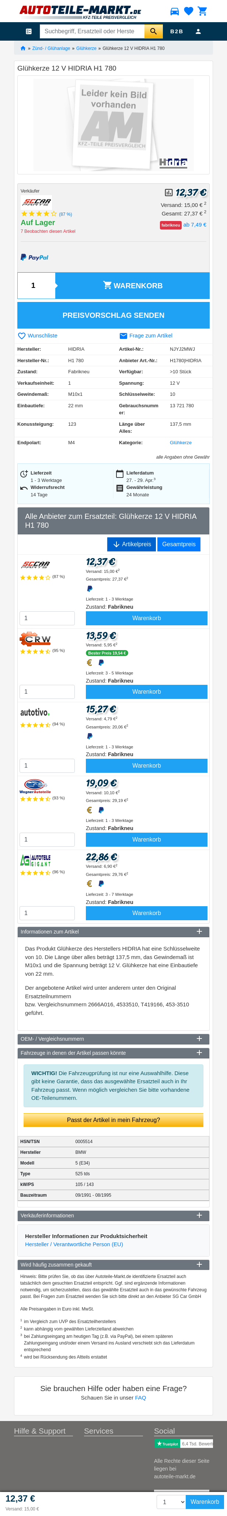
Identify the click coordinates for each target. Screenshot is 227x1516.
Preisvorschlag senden (114, 315)
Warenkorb (133, 285)
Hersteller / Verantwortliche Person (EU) (74, 1244)
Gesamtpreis (179, 544)
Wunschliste (37, 335)
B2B (177, 31)
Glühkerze (86, 48)
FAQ (140, 1397)
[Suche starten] (153, 31)
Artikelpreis (131, 544)
